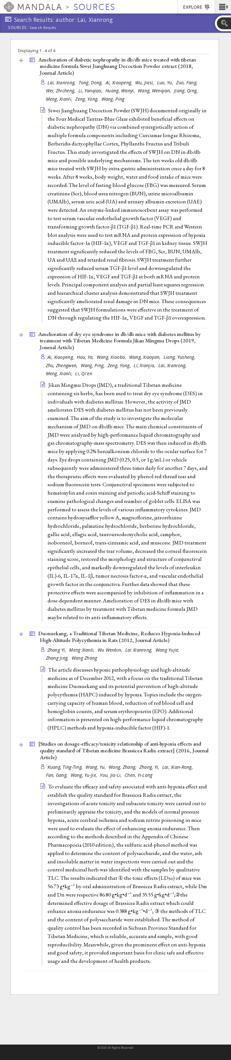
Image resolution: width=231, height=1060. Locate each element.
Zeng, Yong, (87, 99)
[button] (223, 7)
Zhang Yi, (58, 650)
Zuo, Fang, (187, 82)
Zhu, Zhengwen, (62, 365)
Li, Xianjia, (145, 365)
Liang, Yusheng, (180, 357)
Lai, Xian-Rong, (178, 767)
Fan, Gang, (57, 775)
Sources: (18, 28)
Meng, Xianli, (60, 99)
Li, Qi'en (83, 373)
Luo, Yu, (165, 82)
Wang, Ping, (93, 365)
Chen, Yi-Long (139, 775)
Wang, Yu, (96, 767)
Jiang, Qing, (186, 91)
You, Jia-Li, (111, 775)
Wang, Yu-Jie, (85, 775)
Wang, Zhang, (123, 767)
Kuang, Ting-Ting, (66, 767)
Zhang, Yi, (150, 767)
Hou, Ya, (86, 357)
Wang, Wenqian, (155, 91)
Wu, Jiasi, (145, 82)
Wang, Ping (113, 99)
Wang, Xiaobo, (112, 357)
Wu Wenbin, (111, 650)
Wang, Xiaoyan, (145, 357)
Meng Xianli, (82, 650)
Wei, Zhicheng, (61, 91)
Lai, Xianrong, (62, 82)
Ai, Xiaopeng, (120, 82)
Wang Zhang (84, 658)
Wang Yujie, (168, 650)
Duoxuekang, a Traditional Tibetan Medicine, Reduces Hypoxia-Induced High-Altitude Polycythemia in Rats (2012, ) (119, 637)
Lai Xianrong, (139, 650)
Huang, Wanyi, (120, 91)
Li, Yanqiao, (91, 91)
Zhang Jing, (58, 658)
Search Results (43, 27)
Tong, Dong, (91, 82)
